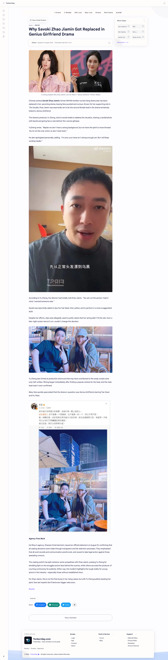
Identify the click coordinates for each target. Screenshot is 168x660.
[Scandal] (119, 12)
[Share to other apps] (74, 605)
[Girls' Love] (78, 12)
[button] (164, 3)
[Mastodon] (40, 648)
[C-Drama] (58, 12)
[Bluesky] (26, 648)
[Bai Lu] (138, 32)
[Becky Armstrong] (138, 37)
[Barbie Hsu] (124, 37)
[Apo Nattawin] (124, 26)
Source (32, 589)
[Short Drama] (108, 12)
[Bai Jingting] (124, 32)
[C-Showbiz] (67, 12)
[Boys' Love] (88, 12)
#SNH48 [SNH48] (32, 598)
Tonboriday (10, 3)
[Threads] (33, 648)
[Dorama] (98, 12)
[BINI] (138, 26)
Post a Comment (70, 618)
